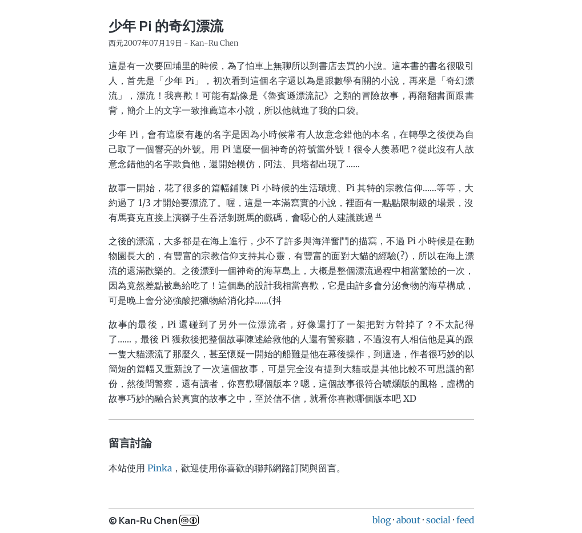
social (438, 520)
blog (381, 520)
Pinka (159, 468)
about (408, 520)
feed (465, 520)
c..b (189, 520)
